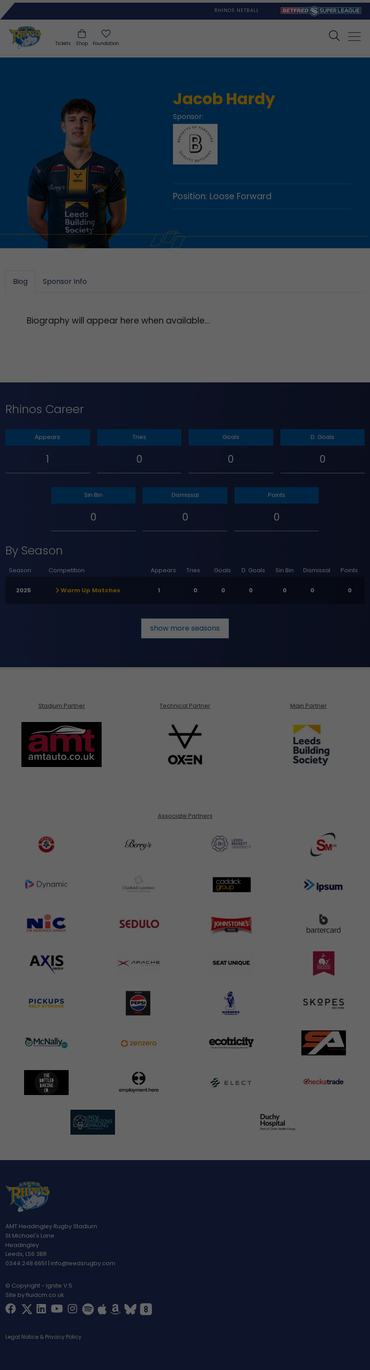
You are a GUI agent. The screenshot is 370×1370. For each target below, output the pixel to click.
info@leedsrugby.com (83, 1263)
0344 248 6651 (26, 1263)
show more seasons (185, 628)
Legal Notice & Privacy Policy (43, 1337)
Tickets (63, 43)
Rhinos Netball (236, 10)
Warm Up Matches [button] (88, 590)
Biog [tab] (20, 281)
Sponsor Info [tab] (65, 281)
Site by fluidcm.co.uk (34, 1294)
